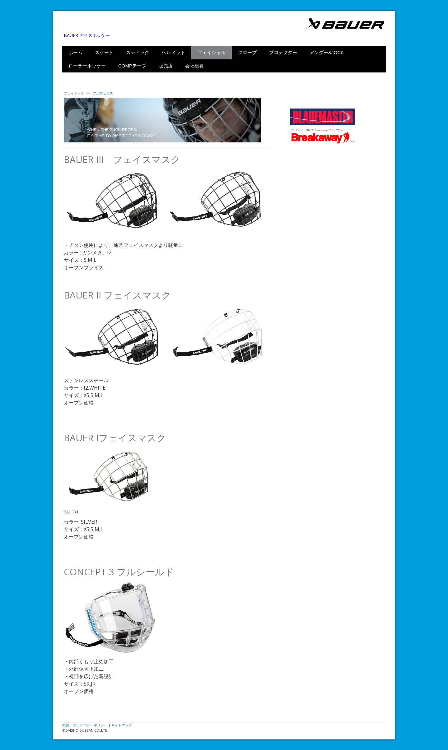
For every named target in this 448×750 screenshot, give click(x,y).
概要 (65, 725)
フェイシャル (212, 52)
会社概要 (194, 65)
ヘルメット (173, 52)
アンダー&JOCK (327, 52)
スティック (137, 52)
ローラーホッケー (87, 65)
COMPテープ (132, 65)
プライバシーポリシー (90, 725)
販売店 (166, 65)
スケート (104, 52)
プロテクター (283, 52)
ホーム (75, 52)
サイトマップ (121, 725)
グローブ (247, 52)
